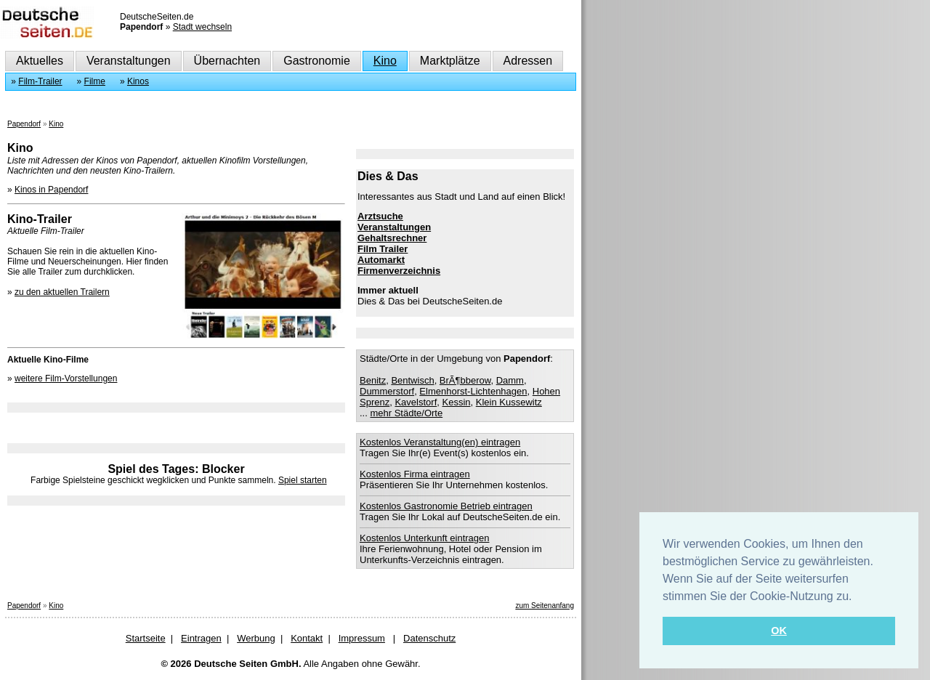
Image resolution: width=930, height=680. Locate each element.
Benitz (373, 380)
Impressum (362, 638)
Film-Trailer (40, 81)
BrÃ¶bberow (465, 380)
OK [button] (779, 630)
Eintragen (201, 638)
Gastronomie (316, 60)
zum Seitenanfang (544, 606)
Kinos (138, 81)
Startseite (146, 638)
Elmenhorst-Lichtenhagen (473, 391)
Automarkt (381, 259)
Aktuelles (39, 60)
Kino (385, 60)
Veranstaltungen (128, 60)
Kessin (456, 402)
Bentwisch (412, 380)
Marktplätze (450, 60)
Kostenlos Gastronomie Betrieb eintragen (446, 506)
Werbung (256, 638)
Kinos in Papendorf (51, 190)
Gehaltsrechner (391, 237)
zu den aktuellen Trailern (62, 292)
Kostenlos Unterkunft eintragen (425, 538)
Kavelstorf (416, 402)
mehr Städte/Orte (406, 413)
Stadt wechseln (202, 27)
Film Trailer (382, 248)
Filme (94, 81)
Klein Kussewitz (509, 402)
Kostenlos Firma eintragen (415, 474)
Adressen (528, 60)
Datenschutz (429, 638)
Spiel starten (302, 480)
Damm (510, 380)
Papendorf (24, 124)
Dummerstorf (387, 391)
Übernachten (227, 60)
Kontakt (307, 638)
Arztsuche (380, 216)
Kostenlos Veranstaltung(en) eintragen (440, 442)
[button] (857, 597)
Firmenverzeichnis (398, 270)
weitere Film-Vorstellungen (66, 378)
